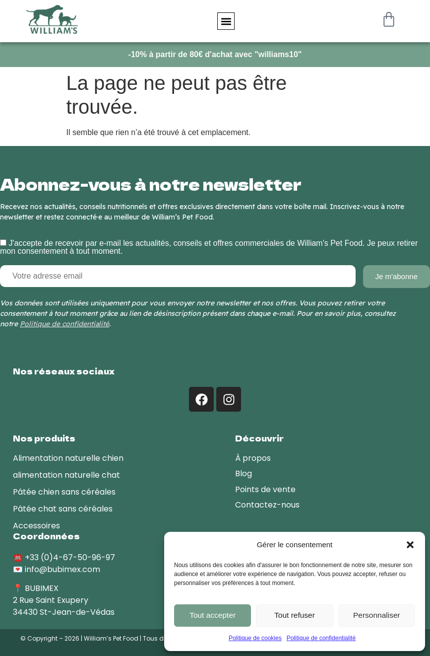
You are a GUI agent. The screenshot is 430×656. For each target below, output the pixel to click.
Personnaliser (376, 615)
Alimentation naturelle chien (68, 457)
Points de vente (265, 488)
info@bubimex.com (62, 568)
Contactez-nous (267, 504)
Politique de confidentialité (321, 638)
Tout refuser (294, 615)
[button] (410, 545)
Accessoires (36, 524)
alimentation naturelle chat (66, 474)
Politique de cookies (255, 638)
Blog (243, 472)
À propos (253, 457)
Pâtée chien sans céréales (64, 491)
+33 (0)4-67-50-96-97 (70, 556)
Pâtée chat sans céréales (63, 507)
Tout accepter (212, 615)
